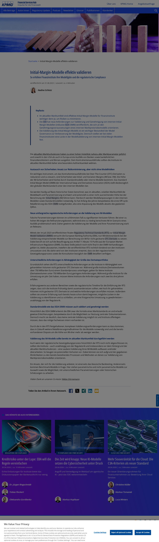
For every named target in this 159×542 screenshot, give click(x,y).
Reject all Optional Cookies (121, 539)
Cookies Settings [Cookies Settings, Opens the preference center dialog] (100, 539)
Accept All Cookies (143, 539)
